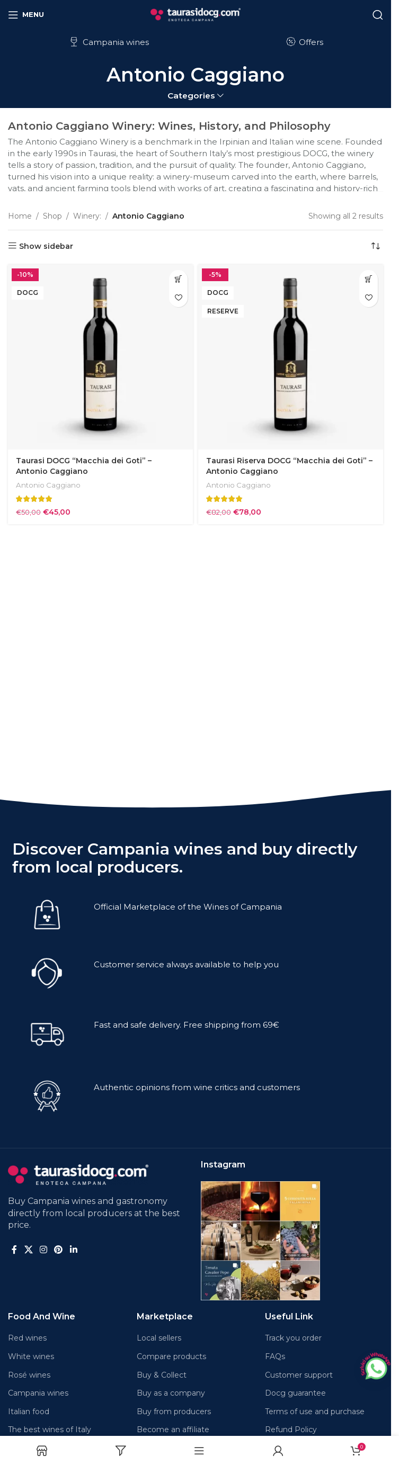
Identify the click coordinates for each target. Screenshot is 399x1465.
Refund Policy (291, 1429)
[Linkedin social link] (73, 1250)
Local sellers (159, 1338)
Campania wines (108, 42)
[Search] (377, 14)
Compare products (171, 1356)
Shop (52, 216)
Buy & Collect (162, 1375)
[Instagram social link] (43, 1250)
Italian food (28, 1411)
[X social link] (28, 1250)
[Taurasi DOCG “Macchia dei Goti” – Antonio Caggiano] (100, 357)
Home (20, 216)
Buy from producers (174, 1411)
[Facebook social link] (14, 1250)
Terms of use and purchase (315, 1411)
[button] (178, 279)
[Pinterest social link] (58, 1250)
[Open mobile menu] (26, 14)
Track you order (293, 1338)
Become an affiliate (173, 1429)
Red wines (27, 1338)
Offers (303, 42)
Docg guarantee (295, 1393)
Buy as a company (171, 1393)
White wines (31, 1356)
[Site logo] (195, 14)
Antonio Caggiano (48, 485)
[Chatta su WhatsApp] (375, 1367)
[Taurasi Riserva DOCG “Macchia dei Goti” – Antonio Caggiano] (290, 357)
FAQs (275, 1356)
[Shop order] (375, 246)
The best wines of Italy (49, 1429)
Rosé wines (29, 1375)
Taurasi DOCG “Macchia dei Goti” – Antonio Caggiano (84, 466)
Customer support (299, 1375)
